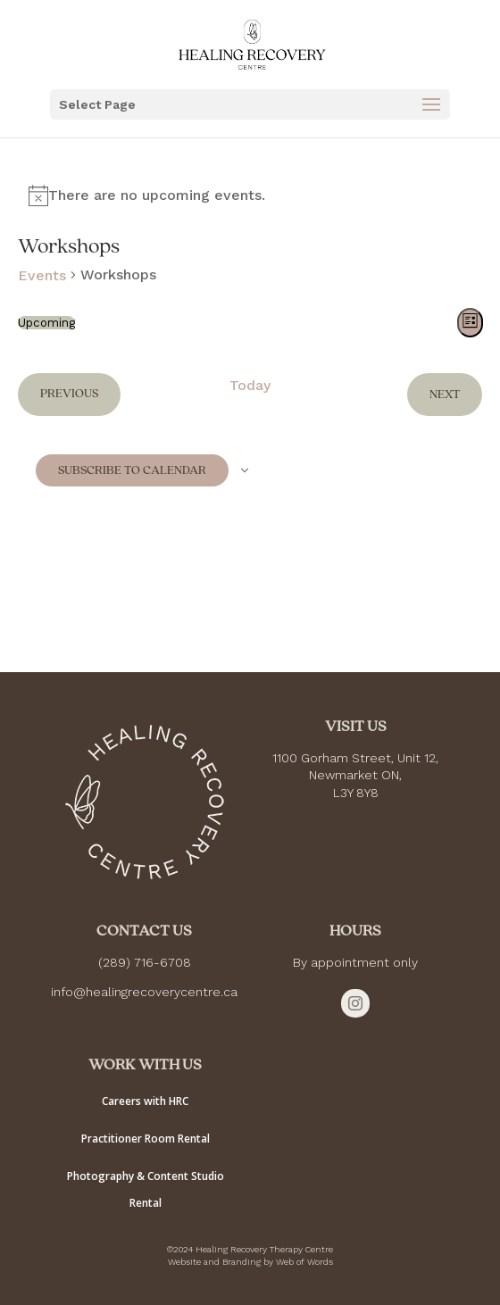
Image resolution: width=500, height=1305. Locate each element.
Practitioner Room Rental (145, 1138)
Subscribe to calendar (132, 470)
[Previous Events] (69, 394)
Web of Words (304, 1262)
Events (42, 275)
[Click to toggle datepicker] (46, 322)
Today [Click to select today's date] (250, 385)
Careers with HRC (145, 1101)
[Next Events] (444, 394)
